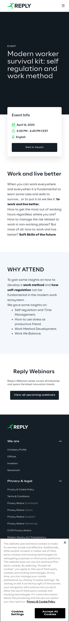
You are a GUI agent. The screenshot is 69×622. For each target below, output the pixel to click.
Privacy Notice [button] (22, 503)
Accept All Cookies (50, 613)
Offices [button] (11, 456)
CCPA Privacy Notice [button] (19, 530)
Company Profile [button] (16, 450)
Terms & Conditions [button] (18, 496)
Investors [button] (12, 463)
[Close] (65, 542)
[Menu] (63, 6)
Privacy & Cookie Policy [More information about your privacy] (41, 602)
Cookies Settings (17, 613)
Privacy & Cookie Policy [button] (20, 489)
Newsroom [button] (13, 470)
